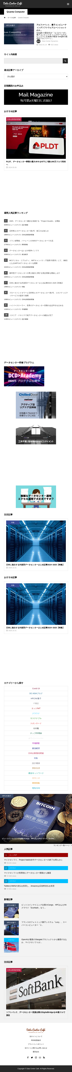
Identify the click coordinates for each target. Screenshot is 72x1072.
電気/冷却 (36, 788)
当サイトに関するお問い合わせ (36, 1048)
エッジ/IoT (36, 708)
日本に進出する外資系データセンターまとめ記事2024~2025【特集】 (36, 283)
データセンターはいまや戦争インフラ (24, 251)
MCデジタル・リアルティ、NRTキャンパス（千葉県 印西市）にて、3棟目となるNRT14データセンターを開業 (38, 261)
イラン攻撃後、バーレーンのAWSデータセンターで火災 (31, 241)
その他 (36, 728)
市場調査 (25, 309)
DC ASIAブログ (36, 693)
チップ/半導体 (36, 733)
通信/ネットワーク (36, 773)
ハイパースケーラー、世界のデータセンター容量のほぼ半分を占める (36, 305)
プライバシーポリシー (36, 1044)
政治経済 (25, 254)
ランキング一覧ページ (61, 845)
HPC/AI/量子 (36, 698)
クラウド (36, 713)
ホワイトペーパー (35, 738)
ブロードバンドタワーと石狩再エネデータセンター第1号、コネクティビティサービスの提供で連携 (38, 294)
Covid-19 (36, 688)
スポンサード (36, 723)
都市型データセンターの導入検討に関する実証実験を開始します (34, 273)
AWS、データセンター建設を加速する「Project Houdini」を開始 (34, 221)
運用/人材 (36, 778)
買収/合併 (36, 768)
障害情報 (25, 244)
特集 (23, 287)
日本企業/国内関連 (28, 234)
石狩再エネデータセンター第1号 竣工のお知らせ (29, 231)
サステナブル (36, 718)
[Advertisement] (24, 191)
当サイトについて (35, 1036)
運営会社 (36, 1052)
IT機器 (36, 703)
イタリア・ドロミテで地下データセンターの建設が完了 (31, 315)
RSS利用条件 (36, 1040)
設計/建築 (25, 225)
